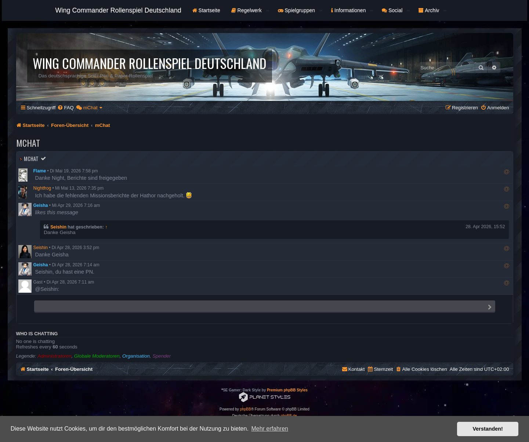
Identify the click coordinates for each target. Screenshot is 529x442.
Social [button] (396, 10)
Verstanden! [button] (488, 429)
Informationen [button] (352, 10)
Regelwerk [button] (250, 10)
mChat (31, 158)
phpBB (245, 409)
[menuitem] (65, 107)
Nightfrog (42, 188)
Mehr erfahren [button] (269, 428)
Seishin (58, 227)
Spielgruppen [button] (300, 10)
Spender (161, 356)
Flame (39, 170)
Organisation (136, 356)
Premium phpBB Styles (287, 390)
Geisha (40, 205)
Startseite (206, 10)
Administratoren (54, 356)
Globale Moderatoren (97, 356)
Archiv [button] (432, 10)
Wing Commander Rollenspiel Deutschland (118, 10)
